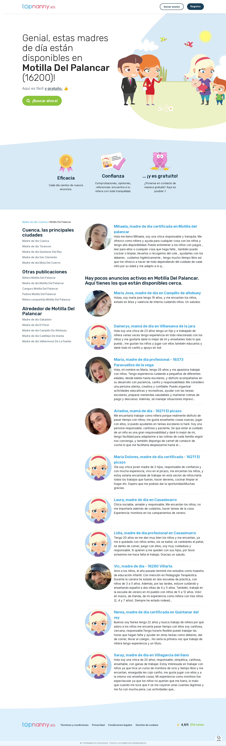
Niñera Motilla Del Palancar (39, 277)
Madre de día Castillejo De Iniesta (43, 335)
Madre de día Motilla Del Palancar (43, 283)
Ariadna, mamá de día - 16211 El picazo (148, 411)
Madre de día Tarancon (36, 246)
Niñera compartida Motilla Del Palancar (46, 299)
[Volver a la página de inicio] (38, 7)
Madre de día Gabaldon (37, 319)
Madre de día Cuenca (35, 240)
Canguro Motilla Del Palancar (40, 288)
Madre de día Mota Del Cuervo (41, 262)
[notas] (185, 725)
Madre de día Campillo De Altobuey (44, 330)
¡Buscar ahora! (42, 101)
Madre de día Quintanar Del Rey (42, 251)
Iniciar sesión (172, 6)
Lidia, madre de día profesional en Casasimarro (155, 533)
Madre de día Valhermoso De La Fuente (46, 341)
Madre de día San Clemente (39, 257)
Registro (195, 6)
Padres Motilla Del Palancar (39, 294)
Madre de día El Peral (35, 325)
